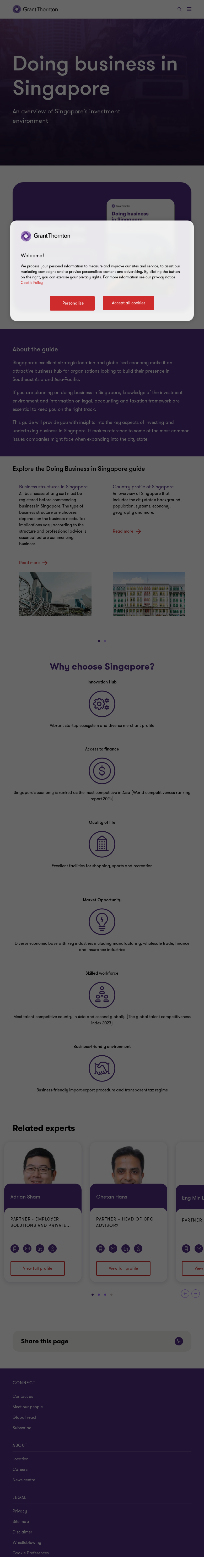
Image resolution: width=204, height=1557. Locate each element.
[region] (102, 270)
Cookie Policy (32, 282)
